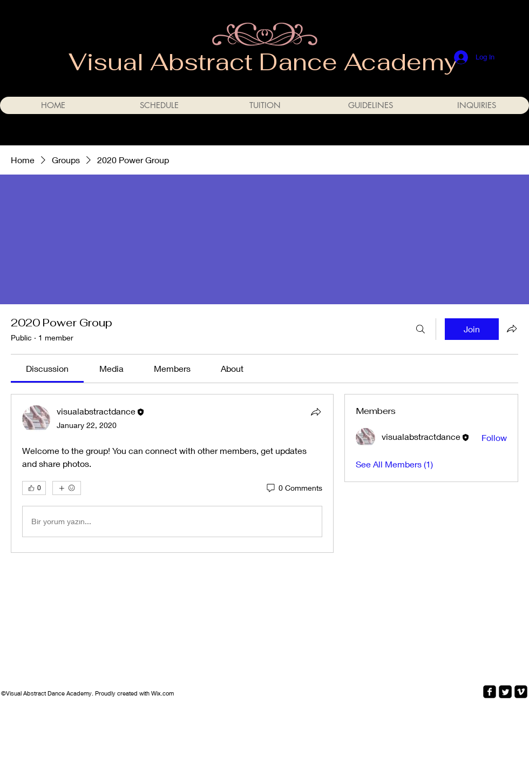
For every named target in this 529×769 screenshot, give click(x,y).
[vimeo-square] (520, 691)
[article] (172, 473)
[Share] (315, 411)
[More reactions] (66, 488)
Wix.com (162, 693)
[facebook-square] (489, 691)
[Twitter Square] (505, 691)
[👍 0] (34, 488)
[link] (47, 368)
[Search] (420, 329)
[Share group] (511, 328)
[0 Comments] (293, 488)
